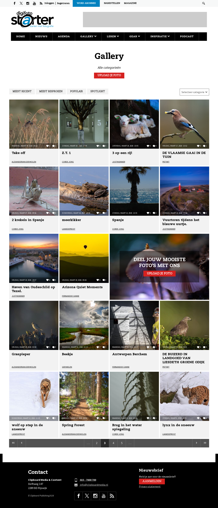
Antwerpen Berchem (129, 354)
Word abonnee (86, 3)
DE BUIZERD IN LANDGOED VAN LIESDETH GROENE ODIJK (183, 358)
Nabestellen (112, 3)
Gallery (88, 36)
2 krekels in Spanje (28, 220)
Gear (134, 36)
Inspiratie (160, 36)
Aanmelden (151, 481)
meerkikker (71, 220)
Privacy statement (150, 486)
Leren (113, 36)
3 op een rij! (122, 153)
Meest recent (22, 91)
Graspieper (21, 354)
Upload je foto (109, 75)
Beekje (67, 354)
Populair (76, 91)
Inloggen (49, 3)
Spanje (118, 220)
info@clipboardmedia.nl (91, 485)
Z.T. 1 (66, 153)
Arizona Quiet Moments (82, 287)
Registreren (63, 3)
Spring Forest (73, 425)
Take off (18, 153)
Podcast (187, 36)
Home (20, 36)
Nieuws (41, 36)
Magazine (130, 3)
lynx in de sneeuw (178, 425)
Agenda (64, 36)
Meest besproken (51, 91)
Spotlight (97, 91)
